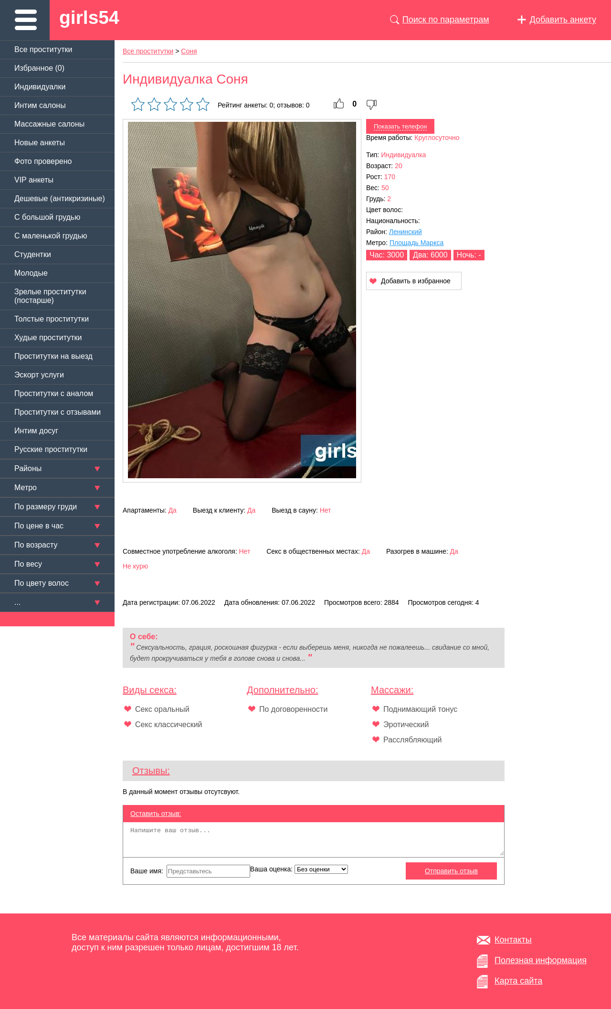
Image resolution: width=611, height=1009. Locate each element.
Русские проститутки (50, 449)
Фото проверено (43, 161)
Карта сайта (518, 981)
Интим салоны (40, 105)
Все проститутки (43, 49)
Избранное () (39, 68)
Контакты (513, 940)
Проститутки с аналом (53, 393)
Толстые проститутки (51, 319)
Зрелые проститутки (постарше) (50, 296)
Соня (189, 51)
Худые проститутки (48, 337)
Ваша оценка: (299, 869)
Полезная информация (541, 960)
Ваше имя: (190, 871)
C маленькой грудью (50, 236)
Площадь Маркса (416, 243)
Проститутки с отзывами (57, 412)
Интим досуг (36, 431)
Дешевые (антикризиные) (59, 198)
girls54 (89, 17)
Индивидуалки (39, 87)
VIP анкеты (33, 180)
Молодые (31, 273)
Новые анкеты (39, 143)
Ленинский (405, 232)
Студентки (32, 254)
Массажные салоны (49, 124)
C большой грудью (47, 217)
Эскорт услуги (39, 375)
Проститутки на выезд (53, 356)
